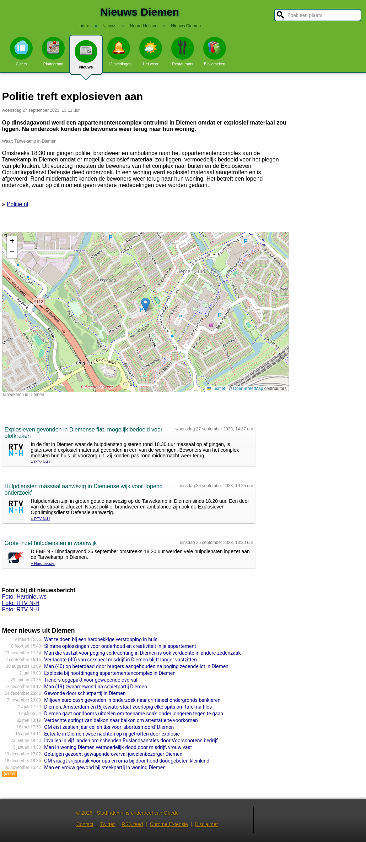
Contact (84, 824)
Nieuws (86, 57)
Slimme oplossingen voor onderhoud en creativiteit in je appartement (120, 646)
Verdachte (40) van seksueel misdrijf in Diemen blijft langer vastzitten (120, 659)
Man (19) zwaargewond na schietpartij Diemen (95, 686)
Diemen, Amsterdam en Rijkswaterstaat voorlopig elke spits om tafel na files (128, 707)
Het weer (150, 51)
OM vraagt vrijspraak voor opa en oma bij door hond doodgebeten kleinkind (126, 761)
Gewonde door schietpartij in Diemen (84, 693)
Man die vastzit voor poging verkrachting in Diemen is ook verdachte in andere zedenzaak (142, 653)
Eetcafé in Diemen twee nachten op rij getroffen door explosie (112, 734)
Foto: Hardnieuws (24, 597)
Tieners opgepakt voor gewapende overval (90, 680)
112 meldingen (118, 51)
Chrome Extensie (169, 824)
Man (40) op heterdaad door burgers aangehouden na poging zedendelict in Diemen (136, 666)
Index (84, 25)
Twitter (107, 824)
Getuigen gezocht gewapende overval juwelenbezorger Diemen (113, 754)
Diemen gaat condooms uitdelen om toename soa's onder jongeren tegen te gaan (133, 713)
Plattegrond (53, 51)
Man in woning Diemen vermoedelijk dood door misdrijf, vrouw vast (118, 747)
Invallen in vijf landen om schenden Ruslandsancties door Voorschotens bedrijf (131, 740)
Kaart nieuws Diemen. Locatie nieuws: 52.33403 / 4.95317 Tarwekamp (144, 312)
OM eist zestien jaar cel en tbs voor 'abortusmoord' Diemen (109, 727)
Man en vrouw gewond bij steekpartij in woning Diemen (105, 767)
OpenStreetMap (248, 388)
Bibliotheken (214, 51)
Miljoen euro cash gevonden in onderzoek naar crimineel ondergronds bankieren (132, 700)
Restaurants (182, 51)
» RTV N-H (40, 462)
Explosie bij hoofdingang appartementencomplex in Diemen (110, 673)
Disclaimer (206, 824)
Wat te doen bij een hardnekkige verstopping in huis (100, 639)
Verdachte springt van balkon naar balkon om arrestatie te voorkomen (121, 720)
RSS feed (132, 824)
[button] (145, 304)
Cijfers (21, 51)
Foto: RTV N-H (21, 603)
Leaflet (216, 388)
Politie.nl (17, 204)
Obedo (171, 813)
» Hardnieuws (43, 563)
